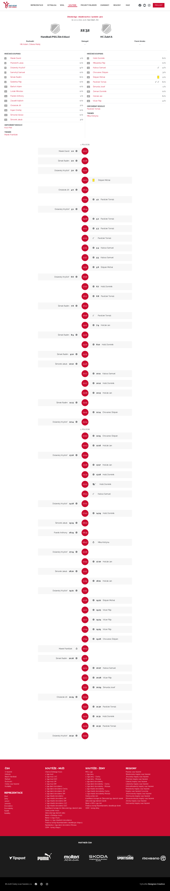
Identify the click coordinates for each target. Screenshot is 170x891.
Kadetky (7, 813)
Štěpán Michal (99, 77)
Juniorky (7, 803)
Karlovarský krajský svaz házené (138, 803)
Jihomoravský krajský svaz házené (138, 794)
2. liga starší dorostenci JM (55, 791)
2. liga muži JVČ (51, 777)
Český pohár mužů (52, 810)
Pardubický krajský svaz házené (137, 789)
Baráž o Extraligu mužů (53, 815)
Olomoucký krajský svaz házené (138, 796)
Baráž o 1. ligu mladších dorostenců (58, 820)
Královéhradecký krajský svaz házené (140, 786)
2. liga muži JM (50, 781)
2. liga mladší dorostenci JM (55, 798)
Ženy (6, 799)
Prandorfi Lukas (16, 63)
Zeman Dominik (99, 91)
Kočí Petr (8, 128)
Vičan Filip (97, 101)
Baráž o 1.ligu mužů (52, 818)
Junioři (6, 801)
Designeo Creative (156, 884)
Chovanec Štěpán (100, 72)
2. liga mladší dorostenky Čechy (97, 791)
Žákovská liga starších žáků (55, 813)
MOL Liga (89, 772)
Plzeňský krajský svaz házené (137, 779)
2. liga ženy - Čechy (92, 777)
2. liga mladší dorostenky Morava (97, 794)
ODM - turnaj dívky (92, 808)
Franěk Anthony (17, 96)
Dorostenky (8, 808)
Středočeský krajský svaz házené (138, 774)
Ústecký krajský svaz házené (136, 781)
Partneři (7, 779)
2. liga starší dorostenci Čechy (56, 789)
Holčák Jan (97, 96)
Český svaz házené (12, 784)
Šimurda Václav (16, 115)
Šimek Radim (16, 77)
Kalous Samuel (99, 68)
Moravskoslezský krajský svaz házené (140, 798)
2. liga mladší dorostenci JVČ (56, 803)
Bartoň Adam (16, 86)
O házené (8, 772)
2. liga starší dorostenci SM (55, 794)
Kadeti (6, 811)
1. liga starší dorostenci (53, 786)
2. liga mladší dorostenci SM (55, 801)
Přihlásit (159, 5)
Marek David (15, 58)
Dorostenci (8, 806)
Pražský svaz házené (133, 772)
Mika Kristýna (92, 116)
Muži (6, 796)
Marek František (11, 135)
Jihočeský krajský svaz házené (137, 777)
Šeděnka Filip (16, 82)
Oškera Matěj (34, 44)
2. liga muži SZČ (51, 779)
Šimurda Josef (99, 87)
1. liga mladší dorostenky (94, 789)
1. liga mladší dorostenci (54, 796)
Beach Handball (11, 777)
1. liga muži (49, 774)
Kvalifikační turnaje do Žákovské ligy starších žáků (63, 808)
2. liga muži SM (50, 784)
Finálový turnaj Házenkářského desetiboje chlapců (63, 823)
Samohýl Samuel (17, 72)
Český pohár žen (91, 796)
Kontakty (8, 786)
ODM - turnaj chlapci (52, 827)
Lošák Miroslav (16, 91)
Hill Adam (24, 44)
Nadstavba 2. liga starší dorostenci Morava (60, 825)
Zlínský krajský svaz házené (136, 801)
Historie (7, 774)
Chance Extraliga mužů (53, 772)
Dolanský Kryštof (17, 68)
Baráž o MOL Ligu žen (93, 803)
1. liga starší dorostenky (94, 781)
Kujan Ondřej (15, 110)
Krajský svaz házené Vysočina (137, 791)
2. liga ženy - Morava (93, 779)
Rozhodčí (8, 781)
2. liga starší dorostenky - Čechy (97, 784)
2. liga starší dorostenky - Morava (97, 786)
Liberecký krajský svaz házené (137, 784)
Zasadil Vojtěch (16, 101)
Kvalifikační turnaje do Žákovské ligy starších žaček (104, 798)
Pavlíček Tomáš (99, 82)
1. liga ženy (89, 774)
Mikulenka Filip (99, 63)
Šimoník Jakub (16, 119)
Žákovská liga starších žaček (95, 801)
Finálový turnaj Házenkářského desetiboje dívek (103, 806)
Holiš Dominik (99, 58)
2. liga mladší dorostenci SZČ (56, 806)
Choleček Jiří (15, 105)
